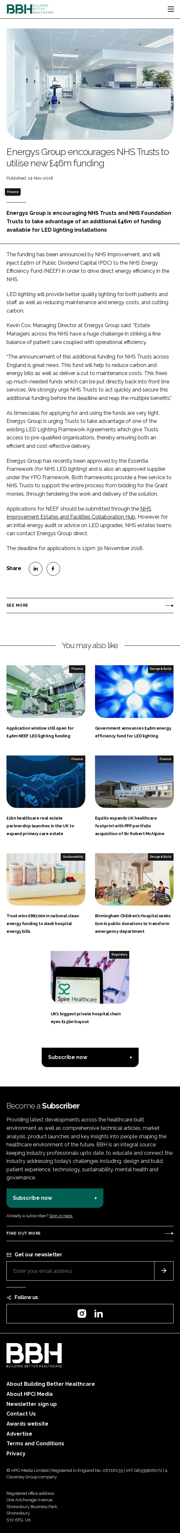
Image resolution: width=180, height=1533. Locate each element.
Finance (13, 191)
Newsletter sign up (31, 1404)
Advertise (19, 1434)
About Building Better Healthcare (50, 1384)
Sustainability (73, 856)
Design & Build (160, 668)
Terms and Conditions (35, 1443)
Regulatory (119, 954)
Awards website (27, 1424)
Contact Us (21, 1414)
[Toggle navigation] (171, 9)
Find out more (23, 1233)
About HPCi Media (29, 1394)
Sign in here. (61, 1215)
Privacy (16, 1453)
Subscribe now (67, 1057)
